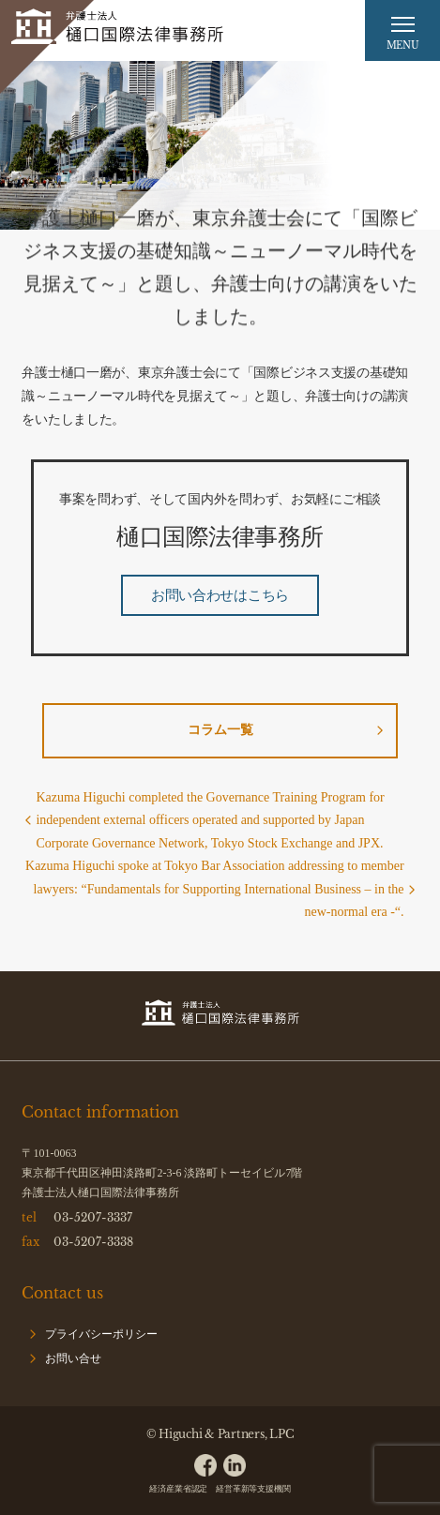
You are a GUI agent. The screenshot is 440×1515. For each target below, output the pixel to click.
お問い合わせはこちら (220, 595)
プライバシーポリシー (101, 1334)
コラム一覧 (220, 730)
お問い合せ (73, 1358)
